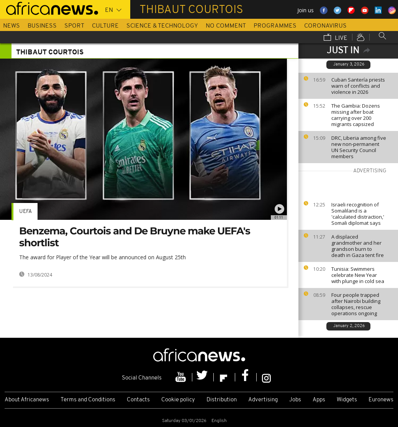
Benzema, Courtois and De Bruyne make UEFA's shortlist (134, 237)
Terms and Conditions (88, 400)
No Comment (226, 26)
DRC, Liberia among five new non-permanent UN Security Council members (358, 147)
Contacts (138, 400)
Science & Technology (162, 26)
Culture (105, 26)
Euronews (381, 400)
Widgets (347, 400)
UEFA (25, 211)
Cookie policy (178, 400)
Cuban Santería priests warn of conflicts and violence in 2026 (358, 86)
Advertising (263, 400)
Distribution (221, 400)
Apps (319, 400)
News (11, 26)
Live (335, 37)
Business (42, 26)
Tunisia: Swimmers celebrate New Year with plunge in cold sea (357, 275)
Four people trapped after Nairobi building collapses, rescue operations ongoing (355, 304)
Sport (74, 26)
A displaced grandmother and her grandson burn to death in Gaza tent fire (357, 246)
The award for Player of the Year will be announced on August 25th (102, 257)
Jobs (295, 400)
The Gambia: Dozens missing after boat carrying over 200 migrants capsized (355, 115)
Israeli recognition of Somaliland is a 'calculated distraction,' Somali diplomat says (357, 213)
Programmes (275, 26)
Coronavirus (325, 26)
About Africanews (27, 400)
